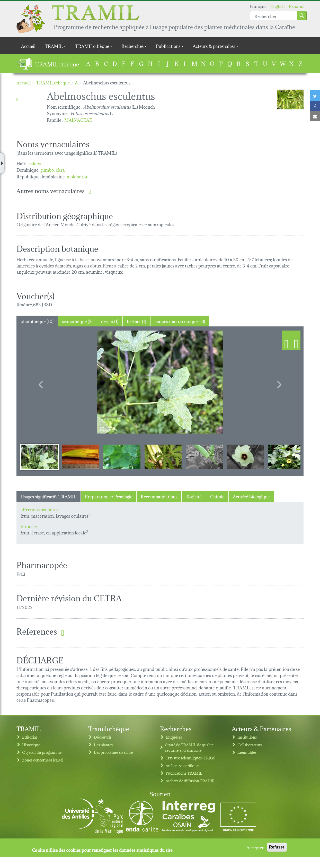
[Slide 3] (122, 456)
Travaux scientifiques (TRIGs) (191, 758)
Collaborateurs (249, 745)
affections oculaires (39, 509)
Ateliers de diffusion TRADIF (190, 781)
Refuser (277, 847)
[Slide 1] (39, 456)
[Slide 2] (80, 456)
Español (297, 5)
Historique (31, 745)
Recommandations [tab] (159, 496)
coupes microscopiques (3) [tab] (180, 320)
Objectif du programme (41, 752)
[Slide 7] (286, 456)
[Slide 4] (163, 456)
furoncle (29, 526)
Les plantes (103, 745)
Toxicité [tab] (194, 496)
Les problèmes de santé (113, 752)
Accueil (28, 45)
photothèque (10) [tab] (37, 320)
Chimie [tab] (217, 496)
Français (258, 5)
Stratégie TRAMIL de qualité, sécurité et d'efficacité (190, 747)
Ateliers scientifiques (183, 765)
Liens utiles (246, 752)
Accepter (255, 847)
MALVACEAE (78, 119)
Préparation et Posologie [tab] (108, 496)
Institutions (247, 737)
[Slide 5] (204, 456)
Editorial (29, 737)
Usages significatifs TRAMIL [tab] (48, 496)
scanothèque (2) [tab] (77, 320)
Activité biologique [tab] (251, 496)
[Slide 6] (245, 456)
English (277, 5)
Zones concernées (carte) (42, 760)
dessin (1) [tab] (109, 320)
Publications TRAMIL (184, 773)
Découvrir (102, 737)
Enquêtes (174, 737)
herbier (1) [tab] (136, 320)
